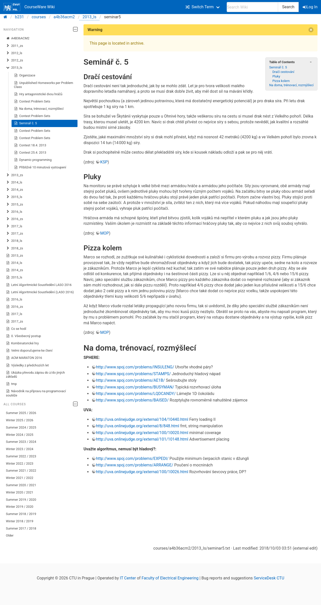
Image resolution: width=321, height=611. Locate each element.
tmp (11, 384)
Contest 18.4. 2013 (30, 145)
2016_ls (14, 212)
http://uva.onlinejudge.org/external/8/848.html (137, 426)
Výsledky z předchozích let (27, 365)
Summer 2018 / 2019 (21, 514)
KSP (104, 162)
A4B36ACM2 (18, 38)
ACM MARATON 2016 (24, 358)
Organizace (24, 75)
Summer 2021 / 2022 (21, 470)
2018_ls (14, 241)
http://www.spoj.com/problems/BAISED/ (132, 400)
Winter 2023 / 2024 (19, 449)
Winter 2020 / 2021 (19, 492)
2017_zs (14, 234)
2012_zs (14, 60)
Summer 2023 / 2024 (21, 442)
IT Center (128, 578)
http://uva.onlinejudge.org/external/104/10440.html (142, 419)
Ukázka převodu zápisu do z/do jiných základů (35, 374)
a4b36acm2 (64, 17)
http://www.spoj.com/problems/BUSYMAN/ (135, 387)
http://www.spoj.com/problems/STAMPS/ (133, 373)
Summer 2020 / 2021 (21, 485)
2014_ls (14, 182)
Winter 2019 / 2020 (19, 506)
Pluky (276, 76)
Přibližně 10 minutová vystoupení (40, 167)
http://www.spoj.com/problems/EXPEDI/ (132, 458)
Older (10, 535)
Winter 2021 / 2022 (19, 478)
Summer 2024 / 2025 (21, 427)
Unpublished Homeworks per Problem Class (43, 85)
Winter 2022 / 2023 (19, 463)
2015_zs (14, 204)
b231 (19, 17)
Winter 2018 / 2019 (19, 521)
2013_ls (89, 17)
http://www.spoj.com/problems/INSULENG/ (135, 367)
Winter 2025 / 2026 (19, 420)
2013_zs (14, 175)
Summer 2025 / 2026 (21, 413)
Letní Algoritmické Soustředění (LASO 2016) (40, 292)
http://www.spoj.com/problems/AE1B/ (130, 380)
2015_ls (14, 197)
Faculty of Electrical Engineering (170, 578)
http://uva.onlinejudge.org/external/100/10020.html (142, 432)
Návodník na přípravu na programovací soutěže (36, 393)
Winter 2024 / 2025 (19, 435)
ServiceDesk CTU (269, 578)
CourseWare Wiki (29, 7)
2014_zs (14, 190)
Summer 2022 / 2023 (21, 456)
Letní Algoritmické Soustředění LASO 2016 (39, 285)
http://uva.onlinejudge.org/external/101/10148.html (142, 439)
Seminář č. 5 (25, 123)
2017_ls (14, 226)
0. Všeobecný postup (23, 336)
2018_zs (14, 248)
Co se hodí (16, 329)
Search (288, 7)
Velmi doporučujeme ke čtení (29, 351)
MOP (104, 233)
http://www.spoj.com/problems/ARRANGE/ (134, 465)
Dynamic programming (33, 160)
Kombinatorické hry (22, 343)
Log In (310, 7)
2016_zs (14, 219)
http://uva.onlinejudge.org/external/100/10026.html (142, 471)
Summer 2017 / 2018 (21, 528)
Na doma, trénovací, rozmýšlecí (39, 109)
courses (39, 17)
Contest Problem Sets (32, 101)
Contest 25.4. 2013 (30, 153)
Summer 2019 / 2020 (21, 499)
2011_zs (14, 46)
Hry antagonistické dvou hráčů (38, 94)
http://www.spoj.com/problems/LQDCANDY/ (136, 393)
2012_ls (14, 53)
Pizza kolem (281, 81)
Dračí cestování (283, 72)
